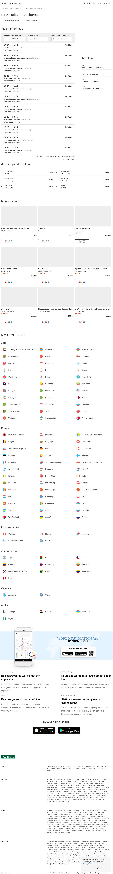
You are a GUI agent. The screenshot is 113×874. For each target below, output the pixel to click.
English (54, 766)
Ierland (86, 791)
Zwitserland (97, 787)
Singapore (50, 785)
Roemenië (56, 795)
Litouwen (104, 791)
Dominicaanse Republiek (69, 799)
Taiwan (78, 785)
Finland (84, 789)
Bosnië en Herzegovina (73, 787)
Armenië (68, 779)
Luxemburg (50, 793)
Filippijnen (79, 783)
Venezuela (87, 799)
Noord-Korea (101, 785)
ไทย (79, 766)
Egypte (55, 801)
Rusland (104, 795)
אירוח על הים (6, 309)
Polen (106, 793)
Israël (56, 781)
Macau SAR (64, 783)
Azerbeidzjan (76, 779)
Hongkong (105, 779)
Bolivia (92, 797)
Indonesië (50, 781)
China (92, 779)
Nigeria (68, 801)
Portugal (49, 795)
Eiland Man (93, 791)
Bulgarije (89, 787)
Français (64, 768)
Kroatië (80, 791)
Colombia (102, 797)
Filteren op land (33, 35)
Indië (60, 781)
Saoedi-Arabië (99, 783)
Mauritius (61, 801)
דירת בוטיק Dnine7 (83, 228)
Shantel (41, 228)
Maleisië (71, 783)
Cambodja (76, 781)
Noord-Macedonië (81, 793)
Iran (65, 781)
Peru (93, 799)
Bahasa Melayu (86, 766)
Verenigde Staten (70, 797)
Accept (96, 868)
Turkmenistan (65, 785)
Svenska (103, 768)
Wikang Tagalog (55, 768)
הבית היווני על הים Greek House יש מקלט (92, 309)
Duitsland (57, 789)
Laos (95, 781)
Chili (96, 797)
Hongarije (73, 791)
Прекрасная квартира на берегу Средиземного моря (63, 309)
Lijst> (68, 35)
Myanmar (49, 783)
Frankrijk (90, 789)
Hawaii (79, 797)
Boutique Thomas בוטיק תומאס (15, 228)
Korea (82, 781)
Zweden (68, 795)
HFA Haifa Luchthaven (20, 15)
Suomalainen (91, 768)
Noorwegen (99, 793)
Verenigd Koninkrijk (100, 789)
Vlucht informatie (89, 3)
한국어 (74, 766)
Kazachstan (88, 781)
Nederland (91, 793)
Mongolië (56, 783)
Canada (49, 797)
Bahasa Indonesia (97, 766)
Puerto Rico (50, 799)
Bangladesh (85, 779)
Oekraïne (97, 795)
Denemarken (65, 789)
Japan (69, 781)
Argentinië (85, 797)
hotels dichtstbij (31, 20)
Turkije (73, 785)
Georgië (97, 779)
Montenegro (71, 793)
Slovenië (75, 795)
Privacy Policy (88, 864)
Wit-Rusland (90, 795)
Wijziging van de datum (12, 35)
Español (77, 768)
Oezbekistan (91, 785)
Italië (99, 791)
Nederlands (50, 770)
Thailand (57, 785)
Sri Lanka (101, 781)
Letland (57, 793)
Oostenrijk (62, 787)
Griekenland (65, 791)
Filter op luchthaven (60, 35)
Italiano (83, 768)
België (83, 787)
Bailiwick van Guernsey (54, 791)
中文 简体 (68, 766)
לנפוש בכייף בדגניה (9, 269)
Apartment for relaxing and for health (92, 269)
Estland (73, 789)
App (99, 3)
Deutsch (70, 768)
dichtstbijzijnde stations (11, 20)
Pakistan (85, 783)
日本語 (49, 766)
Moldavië (63, 793)
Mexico (55, 797)
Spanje (78, 789)
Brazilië (80, 799)
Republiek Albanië (52, 787)
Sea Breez (43, 269)
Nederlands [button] (107, 3)
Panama (61, 797)
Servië (63, 795)
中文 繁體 (61, 766)
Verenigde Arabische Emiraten (56, 779)
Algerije (49, 801)
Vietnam (84, 785)
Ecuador (57, 799)
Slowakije (82, 795)
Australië (98, 799)
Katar (91, 783)
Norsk (98, 768)
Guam (104, 799)
